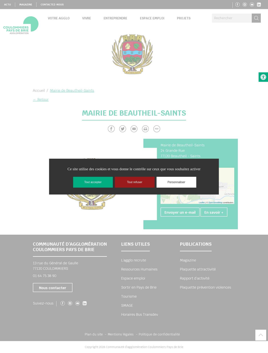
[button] (263, 77)
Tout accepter (92, 182)
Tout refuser (134, 182)
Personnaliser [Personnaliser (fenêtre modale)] (176, 182)
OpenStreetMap (215, 202)
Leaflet (202, 202)
